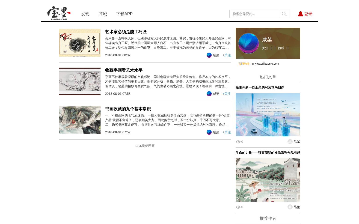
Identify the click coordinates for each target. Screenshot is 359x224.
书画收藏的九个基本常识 (128, 109)
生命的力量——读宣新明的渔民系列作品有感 (268, 153)
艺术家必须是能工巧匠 (126, 32)
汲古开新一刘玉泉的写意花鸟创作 (260, 87)
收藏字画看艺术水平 (123, 70)
